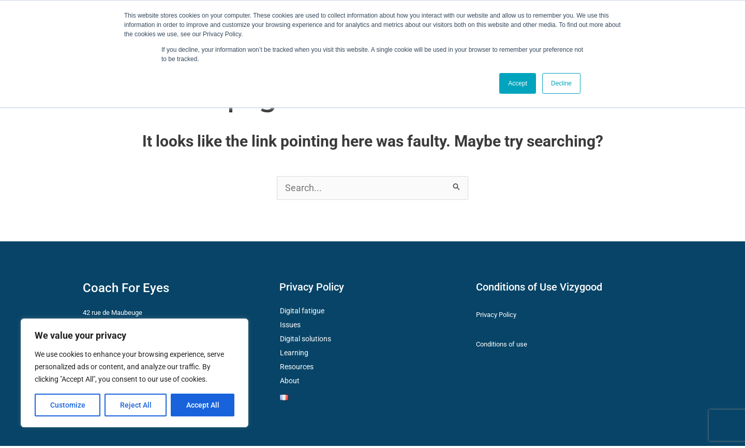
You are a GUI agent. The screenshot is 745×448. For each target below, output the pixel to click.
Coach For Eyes (126, 290)
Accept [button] (517, 83)
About (290, 383)
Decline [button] (561, 83)
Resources (297, 369)
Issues (290, 327)
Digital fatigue (302, 313)
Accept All (202, 405)
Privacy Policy (311, 289)
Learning (294, 355)
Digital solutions (305, 341)
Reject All (136, 405)
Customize (67, 405)
